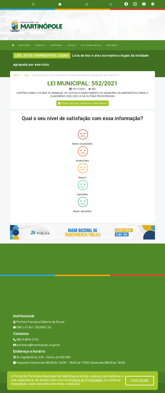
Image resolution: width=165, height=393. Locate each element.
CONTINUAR (139, 381)
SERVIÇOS (72, 45)
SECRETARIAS (57, 45)
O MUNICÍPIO (40, 45)
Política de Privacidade (85, 380)
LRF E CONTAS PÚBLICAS (91, 45)
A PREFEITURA (24, 45)
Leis (26, 75)
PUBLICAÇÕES (112, 45)
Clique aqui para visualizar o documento (82, 103)
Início (16, 75)
